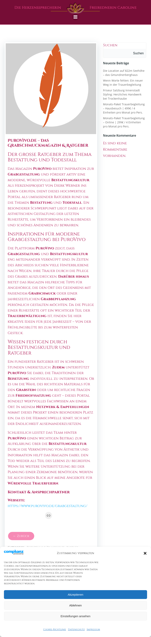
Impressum (93, 629)
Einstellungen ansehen (75, 616)
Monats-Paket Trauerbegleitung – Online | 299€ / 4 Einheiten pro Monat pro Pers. (124, 122)
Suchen (110, 45)
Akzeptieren (75, 594)
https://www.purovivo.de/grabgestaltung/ (47, 505)
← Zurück (21, 536)
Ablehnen (75, 605)
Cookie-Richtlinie (54, 629)
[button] (145, 553)
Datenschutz (76, 629)
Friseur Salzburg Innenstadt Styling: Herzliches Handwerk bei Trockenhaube (122, 94)
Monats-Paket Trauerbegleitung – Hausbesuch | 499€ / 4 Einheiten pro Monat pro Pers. (124, 108)
